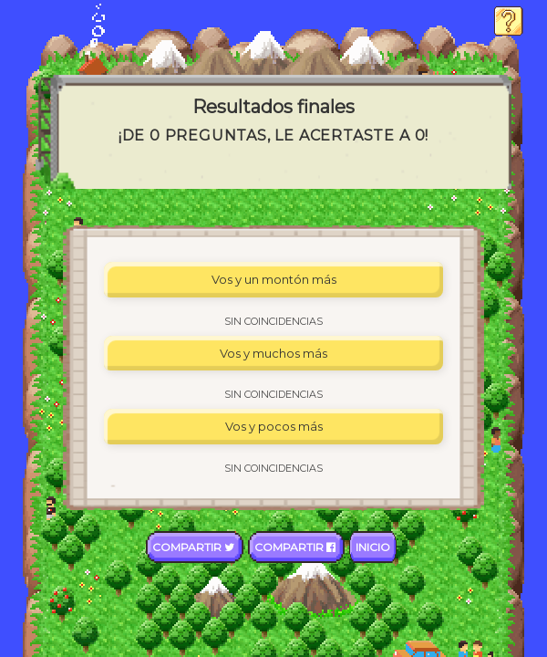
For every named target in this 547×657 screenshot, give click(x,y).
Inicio (373, 547)
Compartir (194, 547)
